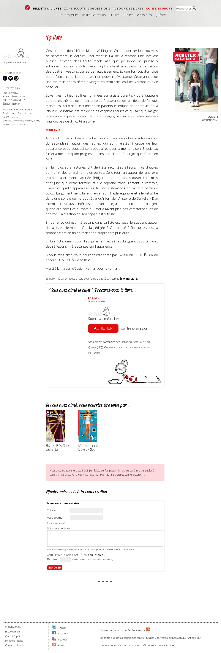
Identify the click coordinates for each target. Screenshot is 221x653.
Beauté (22, 124)
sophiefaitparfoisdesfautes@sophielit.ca (71, 474)
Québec (160, 14)
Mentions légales (14, 640)
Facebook (63, 633)
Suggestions (99, 8)
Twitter (62, 627)
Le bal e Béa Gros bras (73, 259)
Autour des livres (128, 8)
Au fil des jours (66, 14)
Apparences (19, 120)
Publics (127, 14)
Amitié (36, 120)
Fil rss (61, 645)
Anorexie (28, 120)
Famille (14, 124)
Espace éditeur (13, 631)
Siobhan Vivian (18, 96)
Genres (114, 14)
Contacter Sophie (14, 645)
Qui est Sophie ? (13, 636)
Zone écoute (75, 8)
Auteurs (99, 14)
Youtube (62, 639)
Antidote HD (194, 637)
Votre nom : (54, 510)
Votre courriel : (55, 517)
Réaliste (14, 116)
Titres (85, 14)
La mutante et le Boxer (135, 254)
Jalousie (6, 124)
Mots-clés (144, 14)
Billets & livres (47, 8)
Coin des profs (159, 8)
